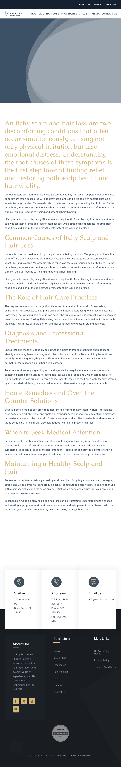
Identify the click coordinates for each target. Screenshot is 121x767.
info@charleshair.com (101, 599)
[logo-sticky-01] (12, 11)
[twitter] (24, 701)
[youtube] (16, 709)
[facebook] (16, 701)
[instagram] (32, 701)
